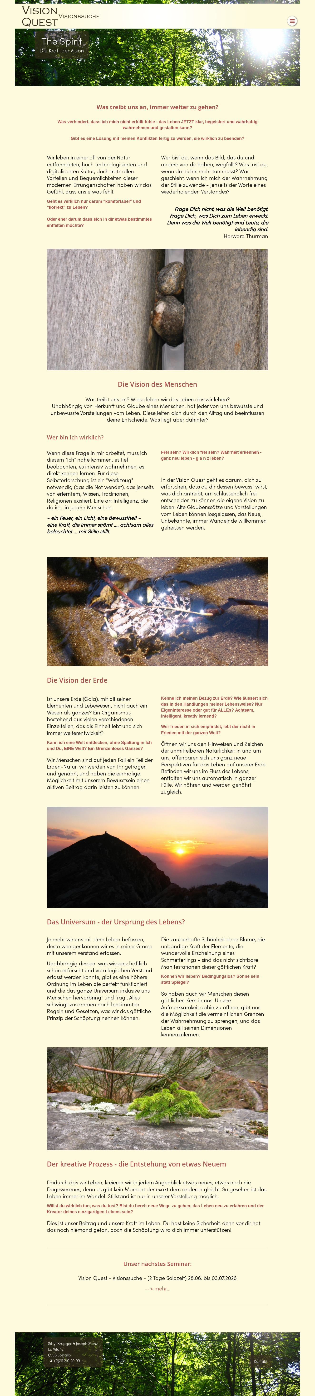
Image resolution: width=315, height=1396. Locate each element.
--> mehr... (157, 1288)
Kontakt (260, 1361)
